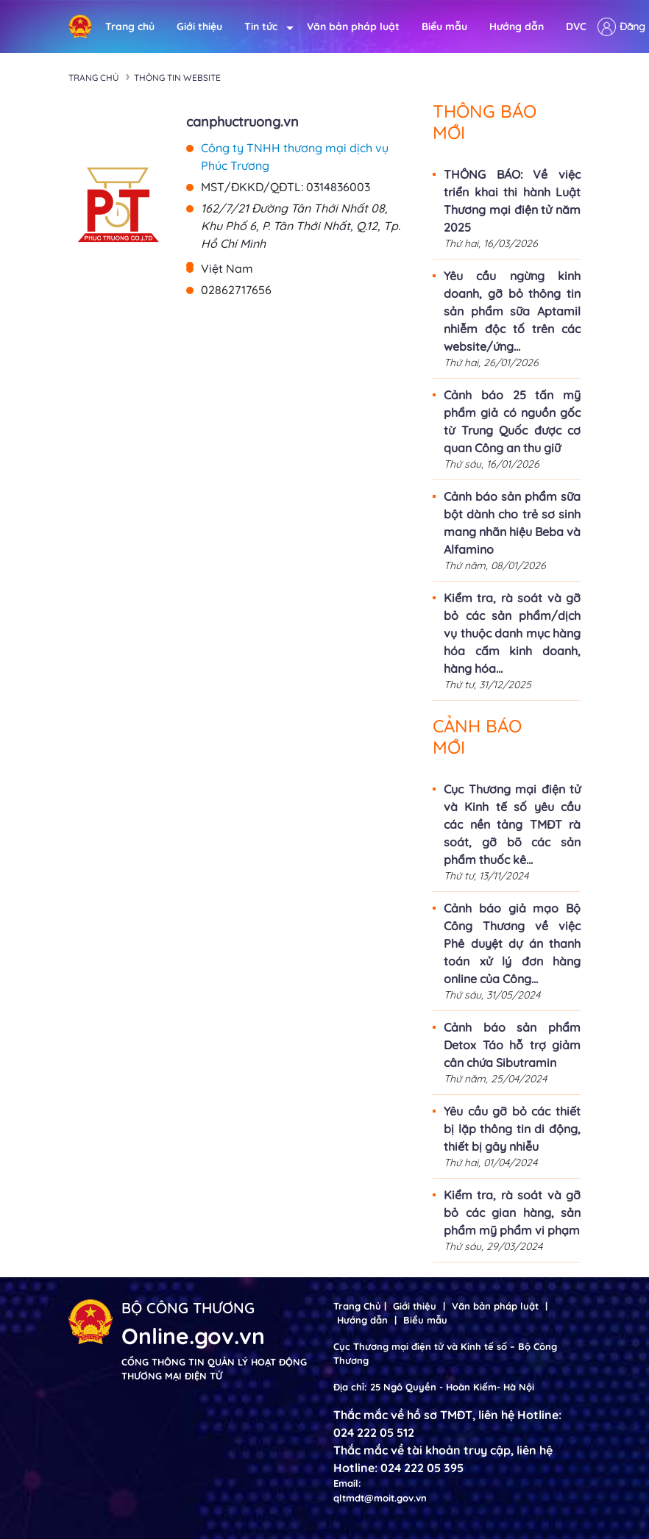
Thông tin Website (177, 77)
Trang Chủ (357, 1306)
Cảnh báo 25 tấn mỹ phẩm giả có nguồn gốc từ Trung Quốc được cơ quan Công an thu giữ (512, 421)
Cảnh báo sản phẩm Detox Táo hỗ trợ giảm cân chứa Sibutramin (512, 1045)
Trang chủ (130, 26)
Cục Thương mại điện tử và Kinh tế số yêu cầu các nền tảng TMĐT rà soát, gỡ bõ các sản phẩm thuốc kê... (512, 824)
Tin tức (264, 27)
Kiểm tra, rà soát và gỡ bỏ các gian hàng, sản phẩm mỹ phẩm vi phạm (512, 1213)
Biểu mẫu (444, 26)
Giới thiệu (199, 26)
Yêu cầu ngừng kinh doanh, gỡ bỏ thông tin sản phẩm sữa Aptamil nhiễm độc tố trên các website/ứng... (512, 311)
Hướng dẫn (516, 26)
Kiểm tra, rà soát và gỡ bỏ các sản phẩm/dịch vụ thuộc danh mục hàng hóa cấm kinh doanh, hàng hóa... (512, 633)
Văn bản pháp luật (353, 26)
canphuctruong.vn (242, 121)
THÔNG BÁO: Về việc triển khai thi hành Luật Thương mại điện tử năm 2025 (512, 201)
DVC (576, 26)
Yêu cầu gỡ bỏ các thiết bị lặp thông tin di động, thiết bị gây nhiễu (512, 1129)
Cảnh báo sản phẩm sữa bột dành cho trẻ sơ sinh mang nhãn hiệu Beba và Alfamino (512, 523)
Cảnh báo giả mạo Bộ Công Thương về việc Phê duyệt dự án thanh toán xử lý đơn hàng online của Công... (512, 943)
